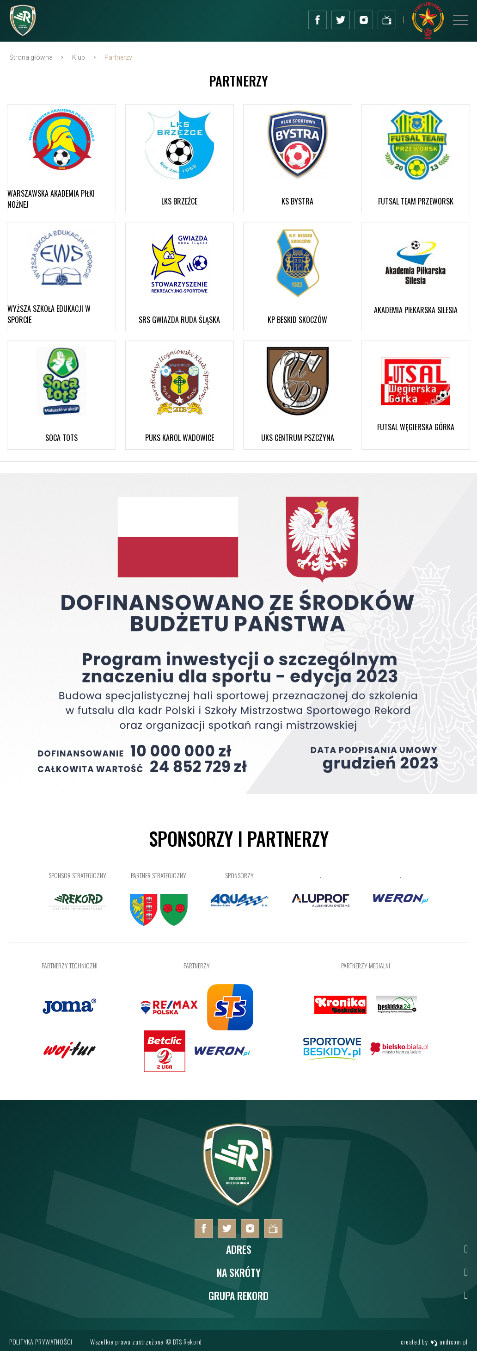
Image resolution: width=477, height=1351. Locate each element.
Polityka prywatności (41, 1341)
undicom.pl (449, 1341)
